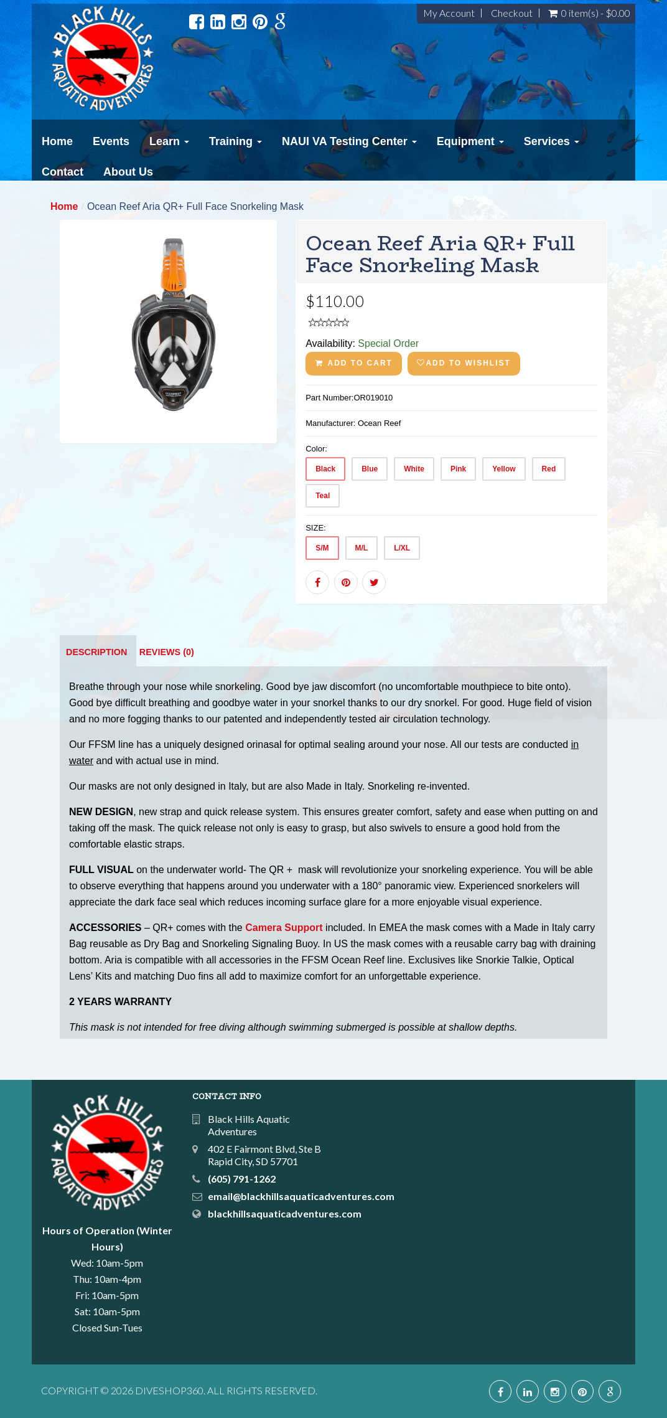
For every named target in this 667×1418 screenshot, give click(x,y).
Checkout (512, 13)
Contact (62, 172)
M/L (361, 548)
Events (111, 141)
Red (549, 469)
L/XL (402, 548)
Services (551, 141)
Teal (322, 495)
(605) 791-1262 (242, 1178)
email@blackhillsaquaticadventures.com (301, 1196)
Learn (169, 141)
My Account (449, 13)
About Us (128, 172)
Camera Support (283, 927)
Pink (458, 469)
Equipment (470, 141)
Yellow (503, 469)
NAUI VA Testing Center (349, 141)
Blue (369, 469)
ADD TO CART (354, 363)
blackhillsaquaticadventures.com (284, 1213)
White (414, 469)
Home (57, 141)
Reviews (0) (166, 652)
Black (325, 469)
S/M (322, 548)
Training (235, 141)
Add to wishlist (463, 363)
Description (96, 652)
